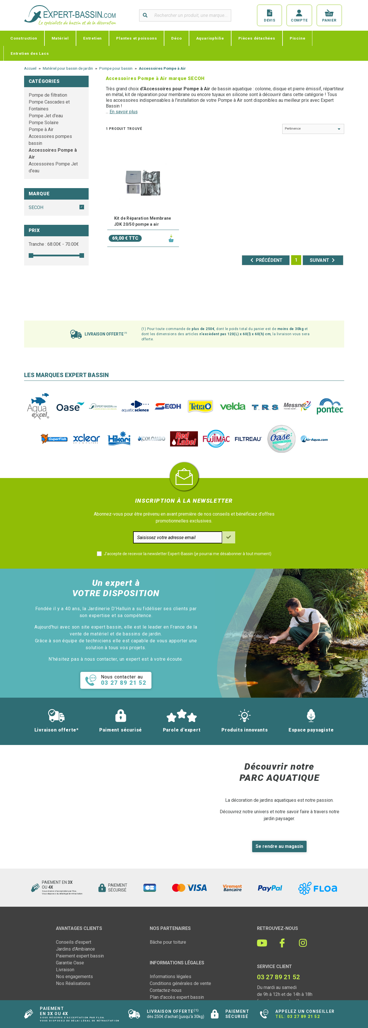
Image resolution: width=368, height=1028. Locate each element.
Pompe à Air (41, 129)
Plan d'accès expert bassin (177, 997)
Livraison (65, 969)
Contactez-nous (166, 990)
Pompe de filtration (48, 95)
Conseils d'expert (73, 942)
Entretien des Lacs (30, 53)
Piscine (297, 38)
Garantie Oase (70, 962)
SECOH (36, 207)
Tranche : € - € (54, 244)
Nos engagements (74, 976)
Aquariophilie (210, 38)
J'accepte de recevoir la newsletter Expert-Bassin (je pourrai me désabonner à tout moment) (187, 553)
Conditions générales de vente (180, 983)
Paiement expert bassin (80, 956)
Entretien (92, 38)
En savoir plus (124, 111)
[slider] (31, 255)
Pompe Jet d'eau (46, 115)
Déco (176, 38)
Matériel (60, 38)
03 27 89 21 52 (303, 1016)
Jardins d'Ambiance (75, 949)
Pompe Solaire (44, 122)
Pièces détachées (256, 38)
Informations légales (170, 976)
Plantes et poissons (136, 38)
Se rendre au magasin (279, 846)
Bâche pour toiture (168, 942)
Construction (23, 38)
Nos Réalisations (73, 983)
